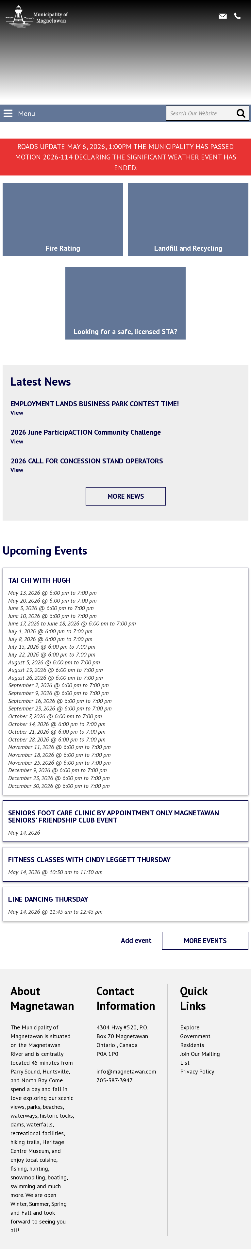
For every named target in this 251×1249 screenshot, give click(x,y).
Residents (192, 1045)
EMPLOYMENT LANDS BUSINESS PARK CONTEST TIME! (94, 403)
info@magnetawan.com (126, 1071)
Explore (189, 1027)
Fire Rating (63, 248)
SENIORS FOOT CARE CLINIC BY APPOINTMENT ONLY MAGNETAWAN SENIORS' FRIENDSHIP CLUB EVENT (113, 816)
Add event (136, 940)
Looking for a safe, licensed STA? (125, 331)
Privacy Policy (197, 1071)
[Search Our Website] (207, 113)
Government (195, 1036)
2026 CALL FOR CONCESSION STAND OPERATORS (86, 460)
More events (205, 940)
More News (126, 496)
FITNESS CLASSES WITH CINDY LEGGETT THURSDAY (89, 859)
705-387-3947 (114, 1080)
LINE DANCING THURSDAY (48, 899)
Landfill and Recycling (188, 248)
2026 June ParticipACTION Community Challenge (85, 432)
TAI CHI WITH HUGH (39, 580)
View (16, 412)
